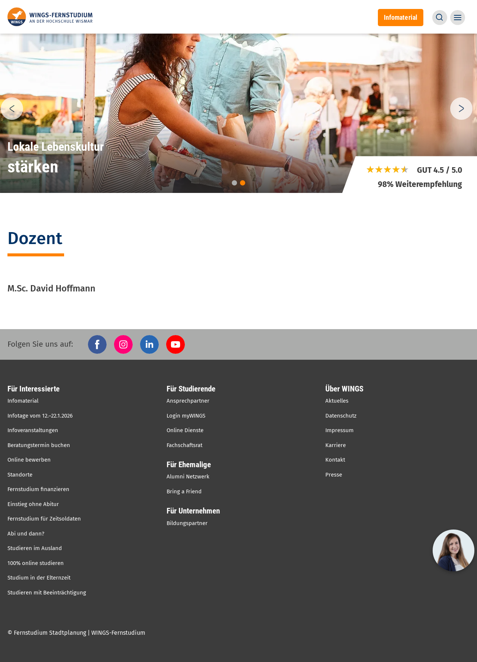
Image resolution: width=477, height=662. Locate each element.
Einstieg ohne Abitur (33, 504)
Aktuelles (336, 400)
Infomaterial (400, 17)
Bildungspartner (187, 523)
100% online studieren (35, 563)
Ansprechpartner (188, 400)
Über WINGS (344, 388)
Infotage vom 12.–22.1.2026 (40, 415)
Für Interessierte (33, 388)
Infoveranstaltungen (32, 430)
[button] (439, 17)
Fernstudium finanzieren (38, 489)
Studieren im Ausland (34, 548)
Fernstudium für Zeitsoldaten (44, 518)
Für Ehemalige (189, 464)
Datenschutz (341, 415)
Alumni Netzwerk (188, 476)
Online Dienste (185, 430)
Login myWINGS (186, 415)
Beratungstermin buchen (38, 445)
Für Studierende (191, 388)
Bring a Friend (184, 491)
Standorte (19, 474)
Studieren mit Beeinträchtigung (46, 592)
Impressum (339, 430)
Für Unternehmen (193, 510)
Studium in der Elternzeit (38, 577)
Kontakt (335, 459)
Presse (333, 474)
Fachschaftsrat (184, 445)
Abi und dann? (25, 533)
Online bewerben (29, 459)
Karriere (335, 445)
